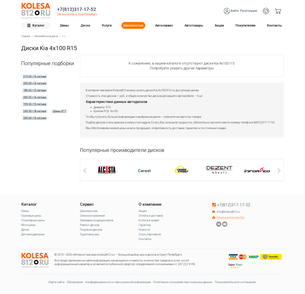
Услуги (107, 25)
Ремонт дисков (89, 225)
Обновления (75, 282)
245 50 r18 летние (34, 111)
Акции (219, 25)
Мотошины (28, 225)
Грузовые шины (31, 215)
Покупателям (245, 25)
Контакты (274, 25)
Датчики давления (33, 234)
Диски (85, 25)
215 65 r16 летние (34, 76)
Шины (64, 25)
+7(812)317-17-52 (76, 9)
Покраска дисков (91, 229)
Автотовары (194, 25)
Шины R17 (59, 111)
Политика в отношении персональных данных (182, 282)
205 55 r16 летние (34, 97)
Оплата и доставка (151, 215)
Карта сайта (56, 282)
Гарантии (145, 225)
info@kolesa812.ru (228, 211)
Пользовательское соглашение (235, 282)
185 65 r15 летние (34, 90)
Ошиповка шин (89, 234)
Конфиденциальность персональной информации (118, 282)
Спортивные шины (33, 220)
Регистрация (248, 10)
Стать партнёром (150, 234)
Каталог (36, 25)
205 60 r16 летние (34, 83)
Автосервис (164, 25)
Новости (144, 229)
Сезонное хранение (92, 215)
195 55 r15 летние (34, 104)
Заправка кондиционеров (96, 220)
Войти (235, 10)
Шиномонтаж (133, 25)
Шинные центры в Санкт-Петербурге (77, 14)
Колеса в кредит (149, 220)
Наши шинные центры (231, 217)
